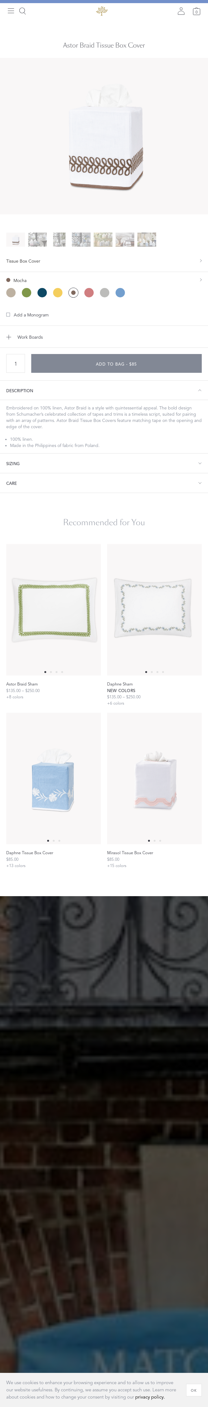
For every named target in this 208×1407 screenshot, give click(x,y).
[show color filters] (104, 277)
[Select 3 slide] (62, 672)
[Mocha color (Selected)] (73, 292)
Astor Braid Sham (22, 684)
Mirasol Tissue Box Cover (130, 852)
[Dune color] (11, 292)
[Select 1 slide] (51, 672)
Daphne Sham (120, 684)
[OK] (194, 1390)
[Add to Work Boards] (104, 337)
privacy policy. (150, 1397)
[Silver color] (104, 292)
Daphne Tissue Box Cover (29, 852)
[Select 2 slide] (56, 672)
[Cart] (196, 11)
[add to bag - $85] (116, 363)
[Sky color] (120, 292)
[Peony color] (89, 292)
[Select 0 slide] (45, 672)
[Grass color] (26, 292)
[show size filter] (104, 261)
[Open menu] (11, 10)
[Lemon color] (57, 292)
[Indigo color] (42, 292)
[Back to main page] (102, 11)
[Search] (22, 11)
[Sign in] (181, 11)
